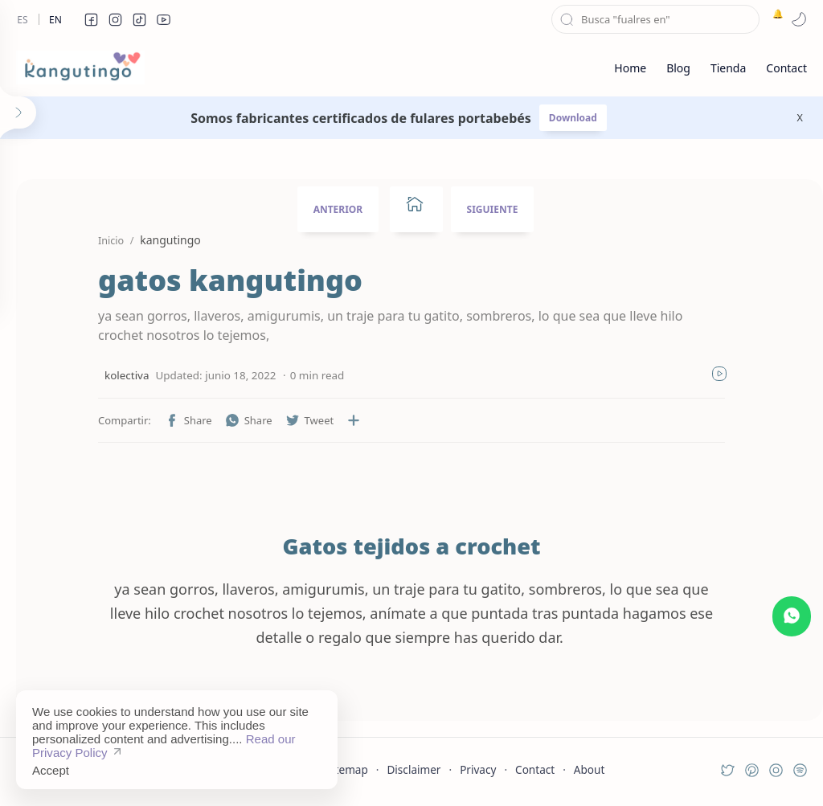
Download (573, 118)
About (589, 769)
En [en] (55, 20)
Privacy (478, 769)
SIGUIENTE (492, 209)
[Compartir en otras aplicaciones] (353, 420)
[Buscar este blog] (655, 19)
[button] (91, 19)
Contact (535, 769)
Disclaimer (413, 769)
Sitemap (347, 769)
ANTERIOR (338, 209)
